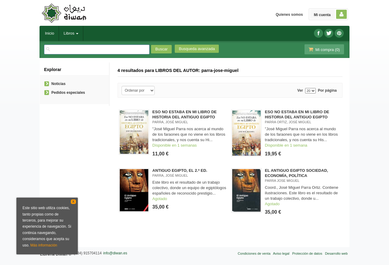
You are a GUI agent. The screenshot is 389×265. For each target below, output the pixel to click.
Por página (327, 90)
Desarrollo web (336, 253)
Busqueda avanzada (197, 48)
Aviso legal (281, 253)
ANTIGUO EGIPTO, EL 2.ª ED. (179, 170)
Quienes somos (289, 14)
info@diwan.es (115, 253)
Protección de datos (307, 253)
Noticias (58, 84)
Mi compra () (324, 49)
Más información (43, 245)
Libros (71, 33)
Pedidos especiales (68, 92)
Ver (300, 90)
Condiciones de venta (254, 253)
